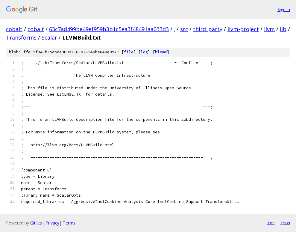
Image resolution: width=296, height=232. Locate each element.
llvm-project (243, 29)
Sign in (283, 9)
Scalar (49, 37)
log (144, 52)
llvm (269, 29)
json (285, 222)
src (184, 29)
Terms (69, 223)
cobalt (14, 29)
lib (283, 29)
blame (161, 52)
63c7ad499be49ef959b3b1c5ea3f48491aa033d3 (109, 29)
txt (270, 222)
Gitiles (36, 223)
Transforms (21, 37)
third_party (207, 29)
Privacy (52, 223)
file (128, 52)
